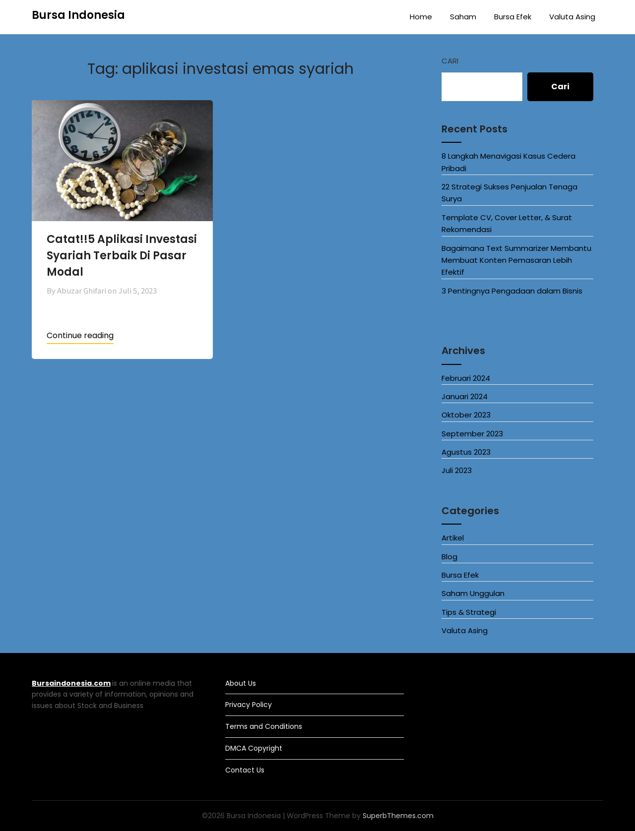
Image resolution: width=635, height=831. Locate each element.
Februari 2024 (466, 378)
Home (421, 16)
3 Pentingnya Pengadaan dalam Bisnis (512, 291)
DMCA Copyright (253, 748)
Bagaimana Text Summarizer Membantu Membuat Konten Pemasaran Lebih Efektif (516, 260)
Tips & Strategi (469, 612)
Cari (450, 61)
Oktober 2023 (466, 415)
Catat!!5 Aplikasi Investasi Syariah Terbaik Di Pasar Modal (122, 256)
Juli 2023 (457, 470)
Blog (449, 556)
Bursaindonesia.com (71, 683)
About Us (240, 683)
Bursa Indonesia (78, 15)
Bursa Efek (512, 16)
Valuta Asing (572, 16)
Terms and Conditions (263, 726)
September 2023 (472, 433)
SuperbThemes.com (398, 816)
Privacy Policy (248, 705)
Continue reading (80, 335)
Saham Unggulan (473, 593)
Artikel (453, 538)
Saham (463, 16)
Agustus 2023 (466, 452)
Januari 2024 (465, 396)
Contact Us (244, 770)
